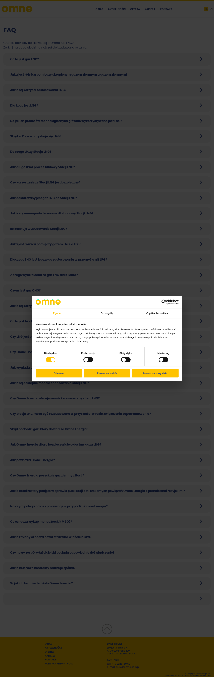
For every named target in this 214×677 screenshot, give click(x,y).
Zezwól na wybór (107, 373)
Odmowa (59, 373)
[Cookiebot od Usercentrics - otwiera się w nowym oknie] (164, 302)
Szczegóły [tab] (107, 313)
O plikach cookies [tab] (157, 313)
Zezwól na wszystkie (155, 373)
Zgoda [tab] (57, 313)
